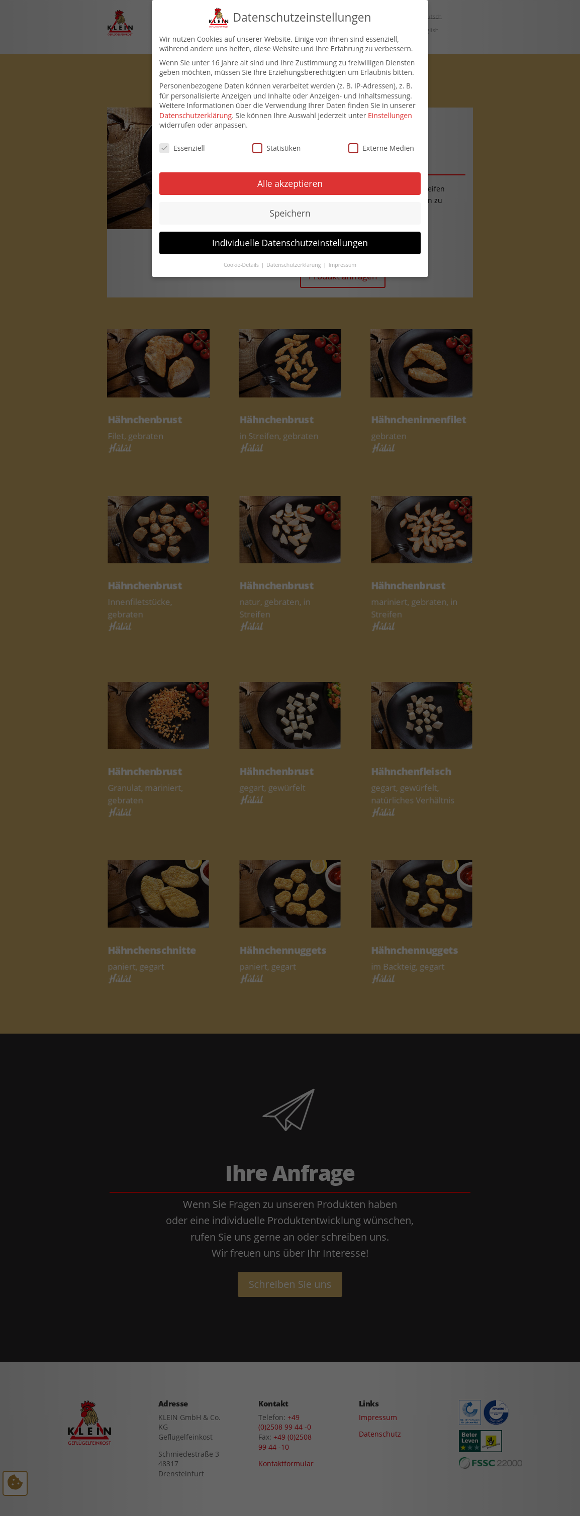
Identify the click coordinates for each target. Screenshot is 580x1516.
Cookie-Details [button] (242, 257)
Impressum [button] (342, 257)
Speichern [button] (289, 206)
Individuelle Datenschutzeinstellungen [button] (290, 236)
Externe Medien (381, 141)
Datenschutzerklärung (195, 108)
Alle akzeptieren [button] (290, 176)
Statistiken (276, 141)
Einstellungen (390, 108)
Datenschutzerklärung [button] (294, 257)
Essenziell (182, 141)
